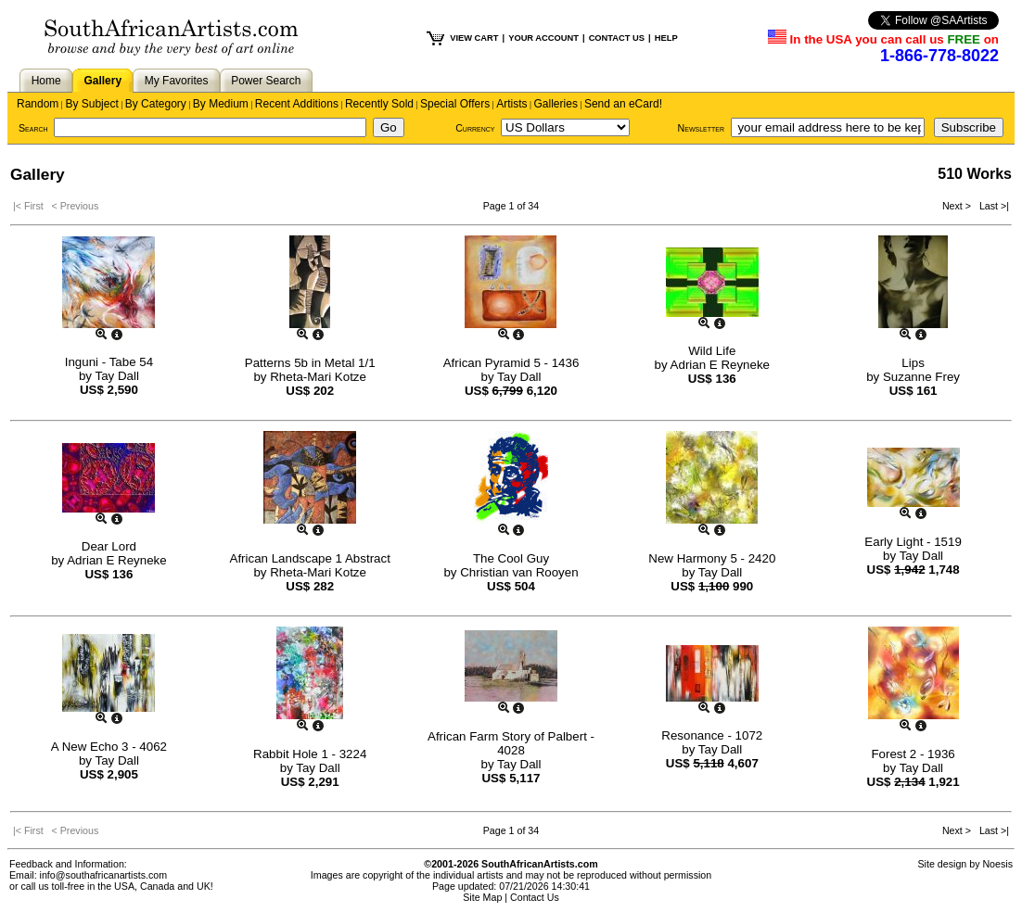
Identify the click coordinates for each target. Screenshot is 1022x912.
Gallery (102, 80)
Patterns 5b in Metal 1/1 (310, 363)
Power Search (265, 80)
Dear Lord (109, 546)
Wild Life (711, 351)
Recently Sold (379, 103)
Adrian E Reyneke (720, 365)
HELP (666, 38)
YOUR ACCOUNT (543, 38)
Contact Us (534, 897)
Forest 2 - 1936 (912, 754)
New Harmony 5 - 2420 (711, 558)
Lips (912, 363)
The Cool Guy (511, 558)
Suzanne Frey (921, 377)
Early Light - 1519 (912, 542)
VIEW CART (474, 38)
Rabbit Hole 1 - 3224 (309, 754)
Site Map (482, 897)
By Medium (221, 103)
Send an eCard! (623, 103)
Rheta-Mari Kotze (318, 377)
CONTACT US (617, 38)
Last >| (991, 205)
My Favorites (177, 80)
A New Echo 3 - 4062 (109, 747)
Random (37, 103)
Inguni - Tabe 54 (109, 362)
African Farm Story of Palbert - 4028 (511, 743)
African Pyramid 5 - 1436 (511, 363)
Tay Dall (116, 376)
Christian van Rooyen (519, 572)
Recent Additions (297, 103)
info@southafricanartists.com (104, 874)
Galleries (556, 103)
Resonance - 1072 (711, 735)
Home (46, 80)
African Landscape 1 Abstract (310, 558)
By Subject (91, 103)
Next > (958, 205)
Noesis (997, 863)
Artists (511, 103)
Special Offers (455, 103)
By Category (155, 103)
